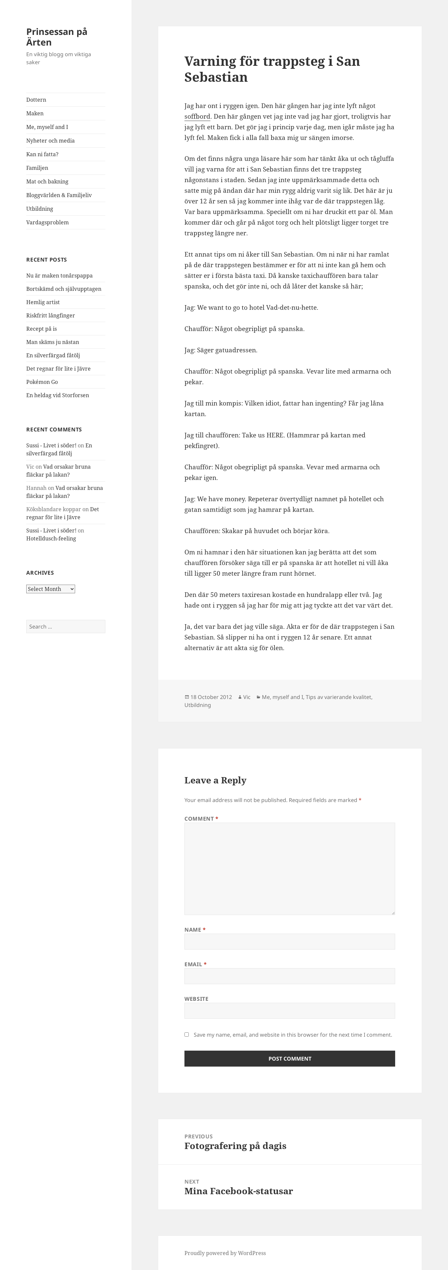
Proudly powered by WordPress (225, 1253)
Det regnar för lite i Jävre (58, 368)
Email (195, 964)
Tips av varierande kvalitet (338, 697)
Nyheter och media (50, 140)
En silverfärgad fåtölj (53, 355)
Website (196, 998)
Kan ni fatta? (42, 154)
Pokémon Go (42, 382)
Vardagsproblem (47, 222)
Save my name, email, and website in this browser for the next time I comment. (293, 1034)
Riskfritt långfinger (50, 315)
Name (195, 929)
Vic (247, 697)
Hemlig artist (43, 302)
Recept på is (41, 328)
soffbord (197, 116)
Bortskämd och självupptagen (63, 288)
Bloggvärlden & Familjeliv (59, 195)
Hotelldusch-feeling (51, 538)
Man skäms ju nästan (52, 342)
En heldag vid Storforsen (57, 395)
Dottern (36, 99)
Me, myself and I (47, 127)
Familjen (37, 168)
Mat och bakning (47, 181)
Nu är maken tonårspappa (59, 275)
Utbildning (39, 208)
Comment (201, 818)
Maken (35, 113)
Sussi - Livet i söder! (51, 445)
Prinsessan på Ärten (56, 36)
